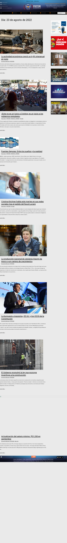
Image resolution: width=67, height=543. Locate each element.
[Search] (66, 13)
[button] (55, 3)
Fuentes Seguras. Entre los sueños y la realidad (21, 151)
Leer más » (2, 72)
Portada (21, 118)
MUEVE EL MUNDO (15, 118)
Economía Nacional (5, 61)
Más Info (16, 441)
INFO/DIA (12, 61)
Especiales (3, 118)
